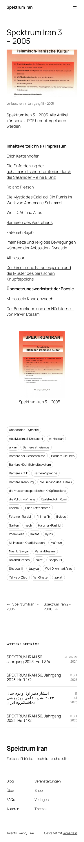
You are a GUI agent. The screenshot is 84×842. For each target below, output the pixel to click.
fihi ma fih (43, 516)
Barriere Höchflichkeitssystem (30, 464)
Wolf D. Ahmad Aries (58, 568)
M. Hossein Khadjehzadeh (27, 542)
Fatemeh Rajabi (20, 516)
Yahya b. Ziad (18, 577)
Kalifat (34, 534)
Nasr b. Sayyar (19, 551)
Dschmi (14, 508)
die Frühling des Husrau (56, 482)
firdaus (61, 516)
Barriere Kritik (18, 473)
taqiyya (34, 568)
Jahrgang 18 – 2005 (41, 103)
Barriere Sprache (45, 473)
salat (39, 560)
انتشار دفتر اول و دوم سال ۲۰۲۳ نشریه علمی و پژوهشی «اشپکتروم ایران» (30, 698)
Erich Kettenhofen (37, 508)
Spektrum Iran (20, 7)
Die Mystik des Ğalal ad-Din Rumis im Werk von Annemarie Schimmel (39, 199)
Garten (14, 525)
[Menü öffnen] (74, 7)
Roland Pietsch (19, 560)
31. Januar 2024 (70, 659)
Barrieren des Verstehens (30, 222)
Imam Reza (16, 534)
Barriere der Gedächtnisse (27, 456)
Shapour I (55, 560)
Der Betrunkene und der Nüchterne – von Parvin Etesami (40, 311)
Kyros (49, 534)
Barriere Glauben (62, 456)
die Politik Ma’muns (22, 499)
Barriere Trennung (21, 482)
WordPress (70, 833)
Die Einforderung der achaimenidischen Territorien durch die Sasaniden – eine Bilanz (39, 171)
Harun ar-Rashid (49, 525)
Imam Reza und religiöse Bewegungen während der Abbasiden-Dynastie (41, 244)
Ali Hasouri (56, 438)
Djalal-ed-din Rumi (54, 499)
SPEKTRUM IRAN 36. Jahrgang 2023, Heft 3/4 (28, 659)
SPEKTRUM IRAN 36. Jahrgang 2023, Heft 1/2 (34, 677)
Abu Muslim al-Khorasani (26, 438)
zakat (58, 577)
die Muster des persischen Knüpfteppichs (37, 490)
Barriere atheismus (36, 447)
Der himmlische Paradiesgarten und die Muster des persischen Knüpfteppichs (39, 273)
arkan (13, 447)
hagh (28, 525)
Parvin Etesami (45, 551)
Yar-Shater (41, 577)
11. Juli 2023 (73, 677)
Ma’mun (56, 542)
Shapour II (16, 568)
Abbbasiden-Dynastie (24, 430)
